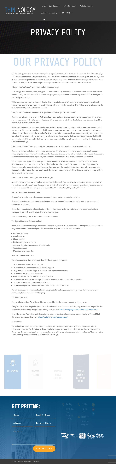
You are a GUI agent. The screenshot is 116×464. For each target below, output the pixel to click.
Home (43, 6)
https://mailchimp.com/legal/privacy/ (53, 317)
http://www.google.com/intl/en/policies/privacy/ (78, 309)
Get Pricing (44, 448)
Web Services (69, 6)
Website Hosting (86, 6)
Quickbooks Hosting (49, 13)
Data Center (54, 6)
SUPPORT (66, 13)
